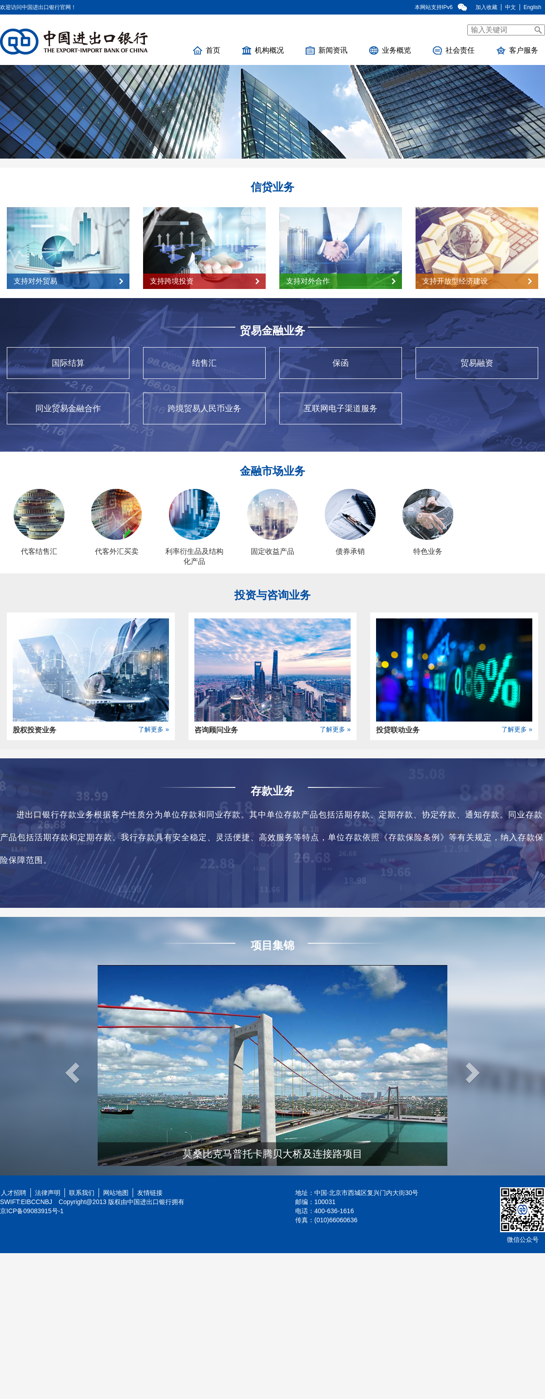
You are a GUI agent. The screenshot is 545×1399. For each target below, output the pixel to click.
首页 (206, 50)
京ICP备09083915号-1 (32, 1211)
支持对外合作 (341, 281)
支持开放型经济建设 (477, 281)
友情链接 (150, 1192)
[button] (67, 1065)
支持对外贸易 (68, 281)
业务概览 (390, 50)
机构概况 (263, 50)
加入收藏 (486, 7)
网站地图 (116, 1192)
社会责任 (454, 50)
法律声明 (47, 1192)
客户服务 (517, 50)
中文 (510, 7)
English (532, 7)
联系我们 (81, 1192)
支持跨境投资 (204, 281)
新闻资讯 (326, 50)
